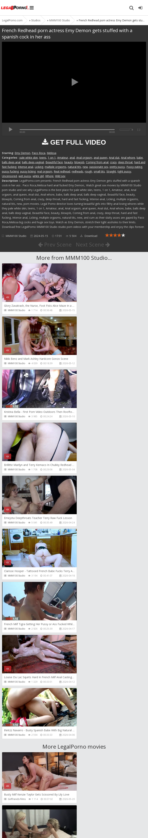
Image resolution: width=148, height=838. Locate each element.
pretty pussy (117, 167)
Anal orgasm (84, 157)
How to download (57, 816)
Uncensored (9, 176)
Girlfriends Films (17, 586)
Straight (111, 171)
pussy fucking (10, 171)
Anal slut (114, 157)
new (85, 167)
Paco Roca (38, 153)
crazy (113, 162)
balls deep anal (11, 162)
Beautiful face (54, 162)
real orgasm (44, 171)
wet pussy (24, 176)
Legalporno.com (15, 7)
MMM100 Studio (16, 236)
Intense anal (25, 167)
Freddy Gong (15, 693)
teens (42, 157)
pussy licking (28, 171)
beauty (68, 162)
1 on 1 (52, 157)
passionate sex (98, 167)
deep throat (125, 162)
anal (72, 157)
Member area (29, 816)
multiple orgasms (55, 167)
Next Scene (93, 244)
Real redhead (62, 171)
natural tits (74, 167)
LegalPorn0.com (30, 828)
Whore (49, 176)
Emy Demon (22, 153)
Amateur (62, 157)
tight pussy (124, 171)
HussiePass (87, 693)
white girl (38, 176)
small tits (99, 171)
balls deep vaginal (33, 162)
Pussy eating (134, 167)
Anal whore (128, 157)
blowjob (79, 162)
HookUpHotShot (17, 639)
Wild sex (60, 176)
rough (88, 171)
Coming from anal (97, 162)
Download (88, 236)
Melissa (51, 153)
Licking (39, 167)
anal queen (100, 157)
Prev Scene (54, 244)
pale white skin (28, 157)
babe (140, 157)
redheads (77, 171)
